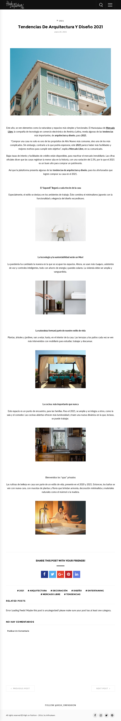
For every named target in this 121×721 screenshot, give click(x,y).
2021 (61, 21)
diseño (77, 590)
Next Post (103, 688)
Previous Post (20, 688)
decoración (60, 590)
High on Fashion (30, 715)
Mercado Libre (51, 594)
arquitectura (38, 590)
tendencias (73, 594)
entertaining (95, 590)
